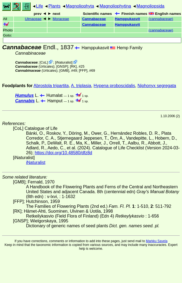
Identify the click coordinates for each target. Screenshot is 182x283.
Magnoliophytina (115, 6)
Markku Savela (156, 241)
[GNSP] (62, 66)
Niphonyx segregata (157, 85)
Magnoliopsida (150, 6)
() (161, 19)
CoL (43, 62)
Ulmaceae (33, 19)
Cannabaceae (94, 19)
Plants (54, 6)
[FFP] (83, 70)
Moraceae (61, 19)
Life (39, 6)
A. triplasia (81, 85)
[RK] (73, 66)
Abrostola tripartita (51, 85)
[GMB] (64, 70)
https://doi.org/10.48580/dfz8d (63, 152)
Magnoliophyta (80, 6)
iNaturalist (64, 62)
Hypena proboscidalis (114, 85)
